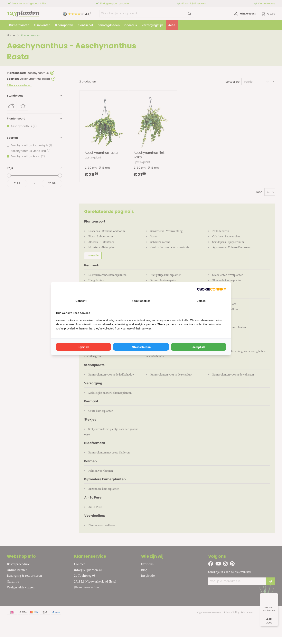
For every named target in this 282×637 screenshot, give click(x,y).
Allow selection (141, 347)
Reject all (83, 347)
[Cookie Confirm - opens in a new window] (211, 288)
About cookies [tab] (141, 300)
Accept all (198, 347)
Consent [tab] (80, 300)
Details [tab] (201, 300)
